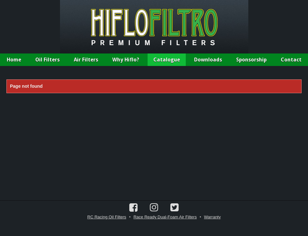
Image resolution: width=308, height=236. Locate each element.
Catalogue (166, 60)
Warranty (212, 217)
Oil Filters (47, 60)
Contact (291, 60)
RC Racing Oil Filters (106, 217)
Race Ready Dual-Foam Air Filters (165, 217)
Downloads (208, 60)
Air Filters (86, 60)
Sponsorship (251, 60)
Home (14, 60)
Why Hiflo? (125, 60)
